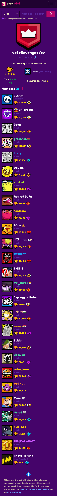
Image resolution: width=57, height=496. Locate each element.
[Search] (50, 14)
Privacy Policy (14, 492)
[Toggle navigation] (51, 3)
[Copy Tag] (35, 57)
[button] (12, 89)
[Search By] (11, 14)
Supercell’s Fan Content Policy (34, 489)
